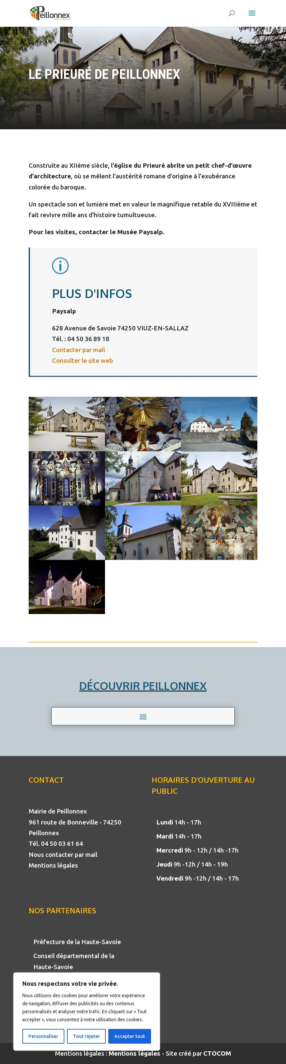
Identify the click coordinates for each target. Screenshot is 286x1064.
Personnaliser (43, 1036)
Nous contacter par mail (63, 854)
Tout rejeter (86, 1036)
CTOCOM (217, 1053)
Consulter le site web (82, 360)
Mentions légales (53, 865)
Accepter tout (129, 1036)
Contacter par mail (78, 349)
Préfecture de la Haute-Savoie (77, 941)
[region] (86, 1011)
